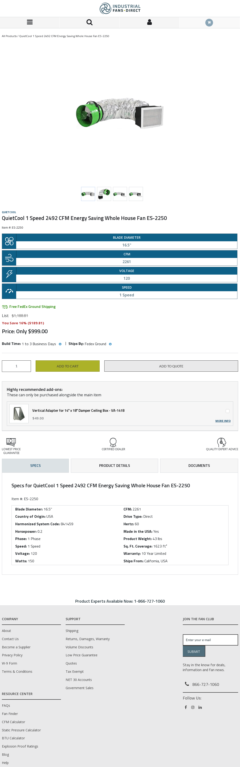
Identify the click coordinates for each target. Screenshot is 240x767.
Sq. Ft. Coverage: (138, 546)
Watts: (21, 561)
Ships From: (133, 561)
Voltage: (22, 553)
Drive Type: (133, 516)
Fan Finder (10, 713)
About (6, 630)
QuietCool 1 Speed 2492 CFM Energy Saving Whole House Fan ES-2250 (64, 36)
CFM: (128, 509)
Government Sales (80, 688)
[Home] (120, 8)
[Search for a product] (90, 22)
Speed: (21, 546)
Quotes (71, 663)
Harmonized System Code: (37, 524)
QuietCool (9, 212)
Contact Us (10, 639)
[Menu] (30, 22)
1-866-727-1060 (149, 601)
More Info (223, 421)
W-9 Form (9, 663)
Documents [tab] (199, 465)
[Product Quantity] (16, 366)
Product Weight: (138, 538)
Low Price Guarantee (82, 655)
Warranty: (132, 553)
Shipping (72, 630)
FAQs (6, 705)
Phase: (21, 538)
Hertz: (129, 524)
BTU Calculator (13, 738)
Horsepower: (26, 531)
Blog (5, 754)
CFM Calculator (13, 722)
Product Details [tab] (114, 465)
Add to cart (68, 366)
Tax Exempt (75, 671)
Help (5, 762)
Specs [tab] (35, 465)
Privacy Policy (12, 655)
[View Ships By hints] (110, 344)
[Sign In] (150, 22)
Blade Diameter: (29, 509)
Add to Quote (171, 366)
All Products (9, 36)
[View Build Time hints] (60, 344)
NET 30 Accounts (79, 679)
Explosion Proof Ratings (20, 746)
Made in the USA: (138, 531)
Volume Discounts (79, 647)
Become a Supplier (16, 647)
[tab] (120, 523)
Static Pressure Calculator (21, 730)
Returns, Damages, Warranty (88, 639)
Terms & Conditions (17, 671)
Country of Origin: (30, 516)
